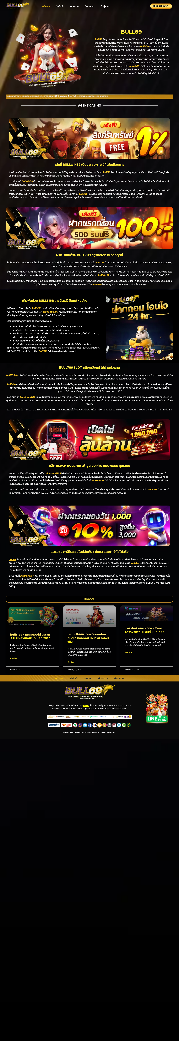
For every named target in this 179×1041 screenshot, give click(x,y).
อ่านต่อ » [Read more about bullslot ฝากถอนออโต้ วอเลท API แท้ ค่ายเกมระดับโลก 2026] (13, 658)
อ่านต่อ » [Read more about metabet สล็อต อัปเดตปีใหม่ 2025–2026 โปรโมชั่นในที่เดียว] (128, 652)
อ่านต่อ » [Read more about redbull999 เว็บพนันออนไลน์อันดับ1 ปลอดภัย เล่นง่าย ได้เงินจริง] (71, 662)
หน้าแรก (46, 6)
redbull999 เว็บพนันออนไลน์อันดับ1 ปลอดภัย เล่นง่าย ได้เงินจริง (88, 638)
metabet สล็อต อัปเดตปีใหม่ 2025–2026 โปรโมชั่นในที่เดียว (144, 630)
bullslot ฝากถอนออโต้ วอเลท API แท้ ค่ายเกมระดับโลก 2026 (30, 636)
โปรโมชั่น (60, 6)
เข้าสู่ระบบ (105, 6)
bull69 (86, 705)
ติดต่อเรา (89, 6)
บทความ (74, 6)
